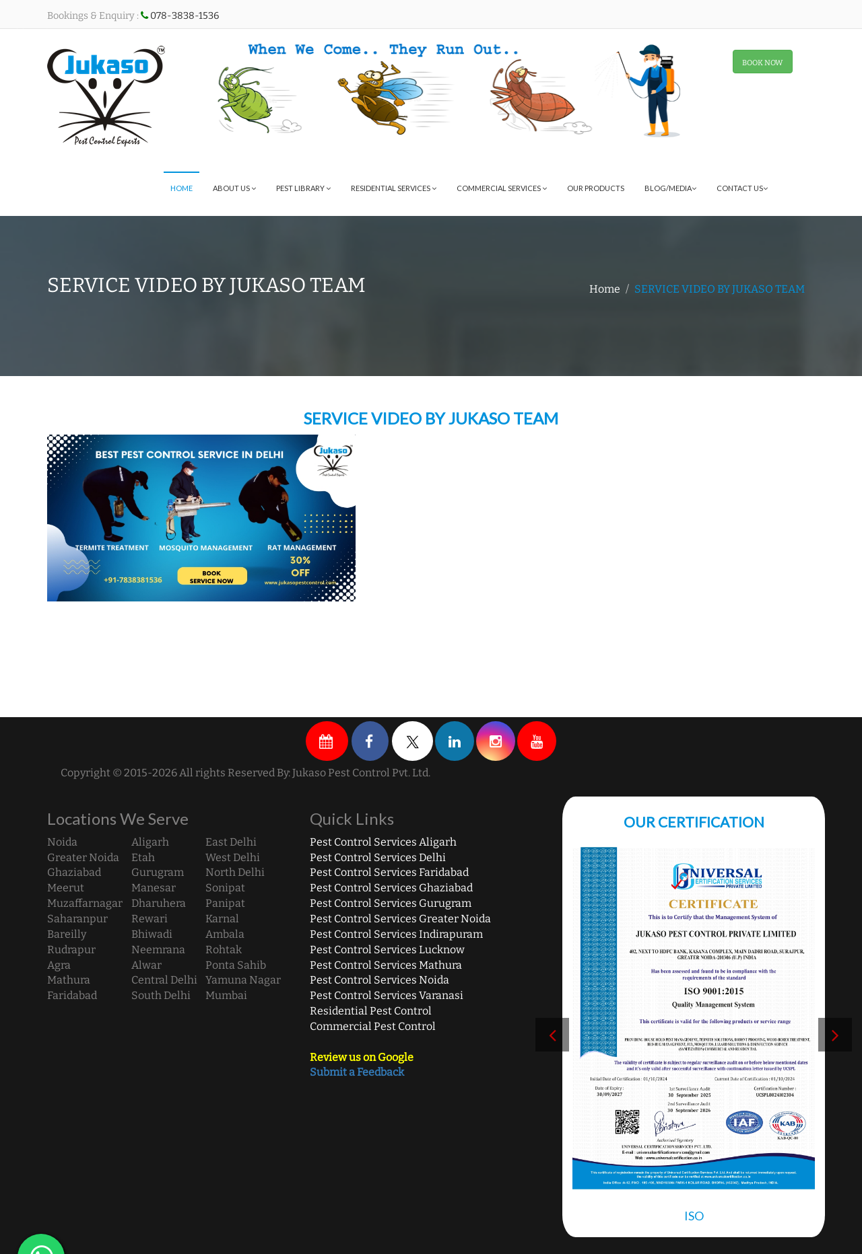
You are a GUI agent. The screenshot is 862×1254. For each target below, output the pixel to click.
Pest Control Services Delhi (378, 857)
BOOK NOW (762, 63)
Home (181, 188)
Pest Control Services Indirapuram (396, 934)
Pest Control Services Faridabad (389, 872)
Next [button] (835, 1035)
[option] (710, 1038)
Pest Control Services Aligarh (383, 842)
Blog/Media (670, 188)
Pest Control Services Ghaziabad (391, 887)
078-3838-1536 (184, 16)
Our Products (595, 188)
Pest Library (303, 188)
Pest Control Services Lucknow (387, 949)
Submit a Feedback (357, 1072)
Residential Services (393, 188)
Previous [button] (552, 1035)
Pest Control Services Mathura (386, 965)
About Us (234, 188)
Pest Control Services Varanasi (386, 995)
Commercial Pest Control (373, 1026)
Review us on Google (361, 1057)
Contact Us (742, 188)
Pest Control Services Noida (379, 979)
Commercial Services (502, 188)
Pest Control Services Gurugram (390, 903)
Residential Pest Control (371, 1010)
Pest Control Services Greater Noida (400, 918)
